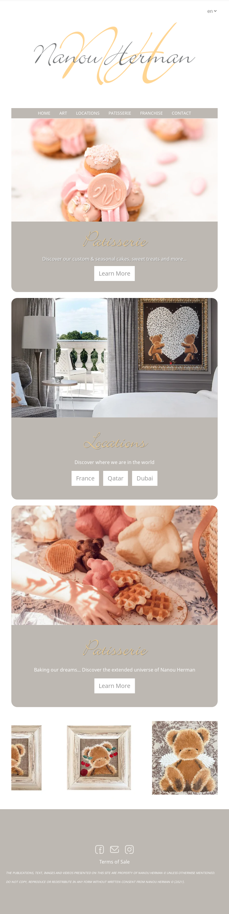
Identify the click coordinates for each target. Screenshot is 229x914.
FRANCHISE (151, 113)
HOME (44, 113)
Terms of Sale (114, 862)
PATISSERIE (120, 113)
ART (63, 113)
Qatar (115, 478)
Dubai (145, 478)
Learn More (114, 273)
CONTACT (181, 113)
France (85, 478)
